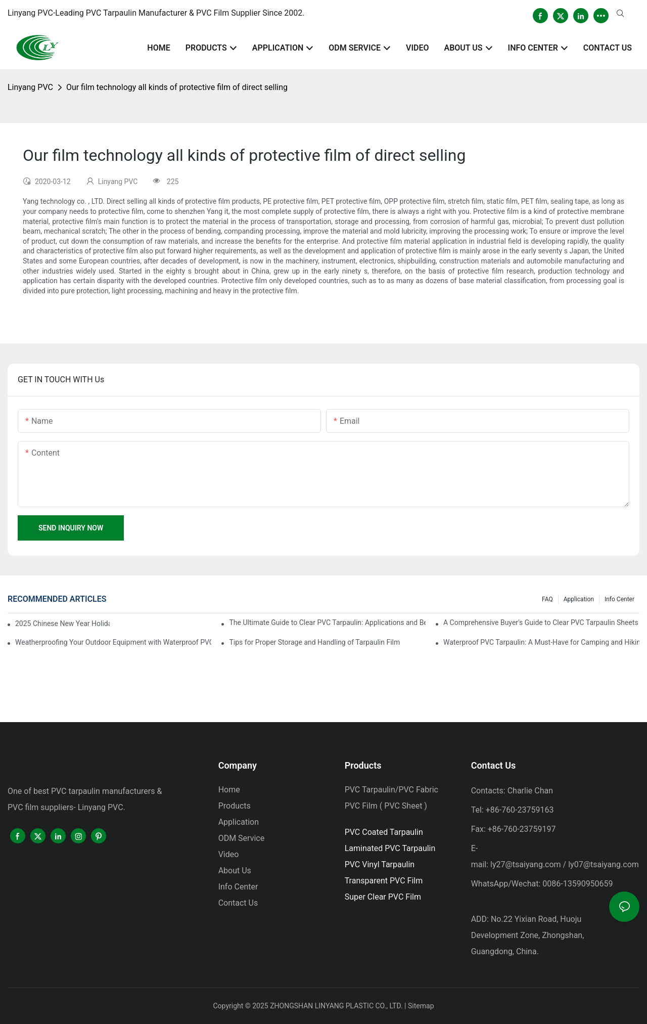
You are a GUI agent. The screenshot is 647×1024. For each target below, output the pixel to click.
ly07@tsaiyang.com (603, 864)
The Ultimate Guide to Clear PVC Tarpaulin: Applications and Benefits (327, 622)
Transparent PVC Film (384, 880)
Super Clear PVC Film (383, 897)
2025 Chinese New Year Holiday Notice (62, 623)
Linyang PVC (30, 87)
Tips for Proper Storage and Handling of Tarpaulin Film (314, 642)
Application (579, 599)
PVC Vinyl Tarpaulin (380, 864)
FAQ (547, 599)
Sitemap (421, 1006)
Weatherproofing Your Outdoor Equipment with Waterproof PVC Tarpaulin (113, 642)
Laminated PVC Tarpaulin (390, 848)
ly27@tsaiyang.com (525, 864)
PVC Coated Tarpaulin (384, 832)
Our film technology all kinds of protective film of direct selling (177, 87)
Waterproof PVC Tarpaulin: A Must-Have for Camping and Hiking (541, 642)
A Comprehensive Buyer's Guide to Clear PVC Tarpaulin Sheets (540, 622)
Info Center (619, 599)
